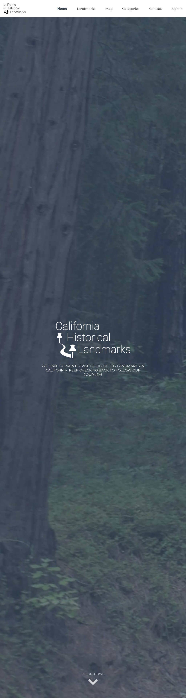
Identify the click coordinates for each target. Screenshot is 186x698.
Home (62, 9)
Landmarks (86, 9)
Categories (131, 9)
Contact (155, 9)
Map (109, 9)
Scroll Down (93, 679)
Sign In (177, 9)
